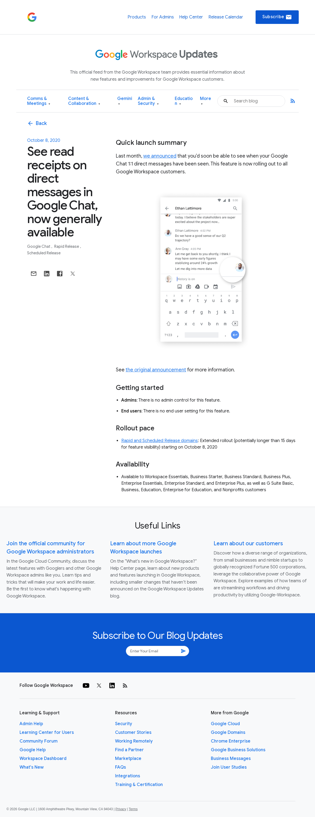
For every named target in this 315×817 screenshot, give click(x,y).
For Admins (162, 17)
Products (137, 17)
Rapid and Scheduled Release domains (159, 440)
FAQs (120, 767)
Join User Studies (229, 767)
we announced (159, 156)
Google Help (33, 750)
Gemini (124, 101)
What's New (32, 767)
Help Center (191, 17)
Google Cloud (225, 724)
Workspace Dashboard (43, 758)
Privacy (121, 809)
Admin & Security (148, 101)
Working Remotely (134, 741)
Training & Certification (139, 784)
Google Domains (228, 732)
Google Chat (39, 246)
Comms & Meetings (38, 101)
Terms (133, 809)
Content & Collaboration (84, 101)
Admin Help (31, 724)
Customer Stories (133, 732)
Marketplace (128, 758)
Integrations (127, 776)
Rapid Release (67, 246)
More (205, 101)
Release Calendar (225, 17)
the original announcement (156, 370)
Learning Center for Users (47, 732)
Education (184, 101)
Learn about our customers (248, 543)
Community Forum (39, 741)
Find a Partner (129, 750)
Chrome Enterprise (230, 741)
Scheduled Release (44, 253)
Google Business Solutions (238, 750)
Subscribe (277, 17)
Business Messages (231, 758)
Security (123, 724)
